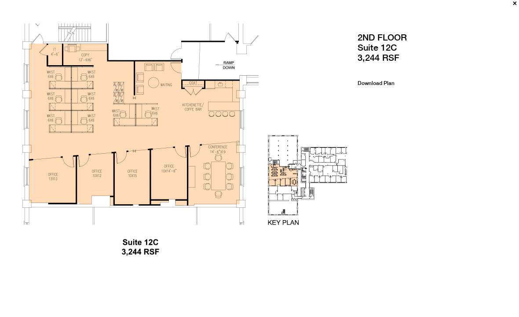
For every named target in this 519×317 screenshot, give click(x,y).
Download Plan (376, 83)
